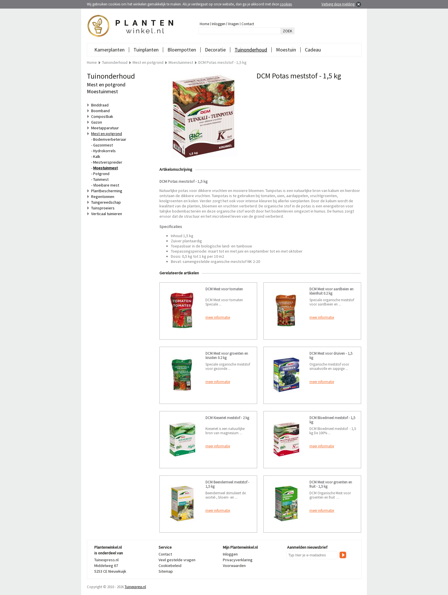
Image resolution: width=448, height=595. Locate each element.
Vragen (233, 23)
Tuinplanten (146, 49)
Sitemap (166, 571)
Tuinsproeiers (103, 208)
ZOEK (287, 30)
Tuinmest (101, 179)
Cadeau (313, 49)
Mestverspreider (107, 162)
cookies (286, 4)
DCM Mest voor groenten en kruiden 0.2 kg (226, 355)
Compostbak (102, 116)
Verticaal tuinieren (106, 213)
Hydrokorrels (104, 150)
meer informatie (217, 317)
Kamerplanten (109, 49)
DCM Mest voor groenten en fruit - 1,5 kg (330, 484)
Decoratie (215, 49)
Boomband (100, 110)
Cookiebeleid (170, 565)
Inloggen (218, 23)
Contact (247, 23)
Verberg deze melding (338, 4)
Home (204, 23)
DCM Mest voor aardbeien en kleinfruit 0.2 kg (331, 291)
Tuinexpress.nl (135, 586)
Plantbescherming (106, 190)
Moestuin (286, 49)
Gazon (96, 122)
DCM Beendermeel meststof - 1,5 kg (227, 484)
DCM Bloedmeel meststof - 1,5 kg (332, 420)
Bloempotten (181, 49)
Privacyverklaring (238, 559)
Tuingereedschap (106, 202)
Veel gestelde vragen (177, 559)
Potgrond (101, 173)
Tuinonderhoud (251, 49)
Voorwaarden (234, 565)
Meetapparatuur (105, 127)
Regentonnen (102, 196)
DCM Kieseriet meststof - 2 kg (227, 417)
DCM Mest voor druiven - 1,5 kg (330, 355)
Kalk (96, 156)
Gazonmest (103, 145)
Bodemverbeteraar (109, 139)
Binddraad (100, 105)
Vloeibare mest (106, 185)
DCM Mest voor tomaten (224, 289)
